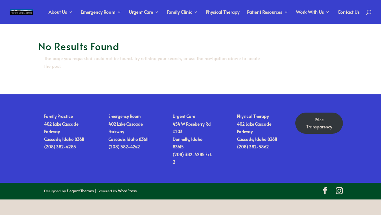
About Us (58, 12)
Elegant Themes (80, 191)
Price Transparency (319, 123)
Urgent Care (141, 12)
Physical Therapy (222, 12)
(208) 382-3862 (253, 147)
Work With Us (310, 12)
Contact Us (349, 12)
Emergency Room (98, 12)
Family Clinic (179, 12)
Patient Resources (264, 12)
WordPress (127, 191)
